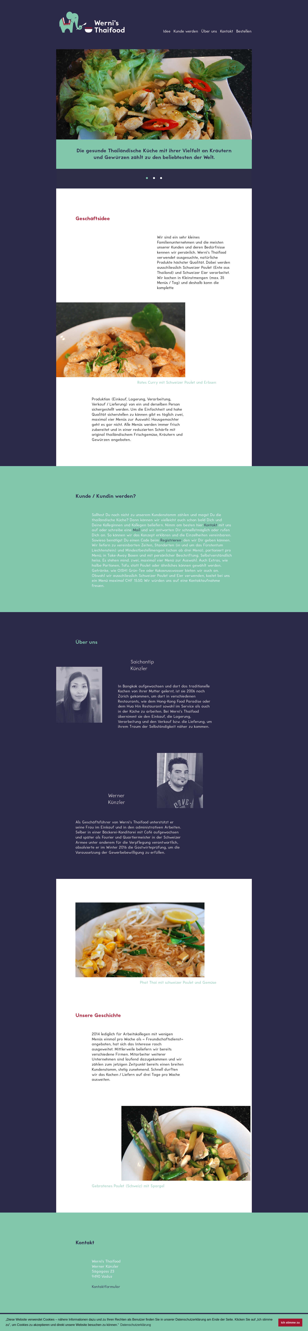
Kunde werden (185, 31)
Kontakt (226, 31)
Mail (136, 530)
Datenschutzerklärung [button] (135, 1324)
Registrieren (170, 540)
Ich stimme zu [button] (290, 1322)
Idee (166, 31)
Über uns (209, 31)
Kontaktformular (106, 1287)
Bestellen (244, 31)
